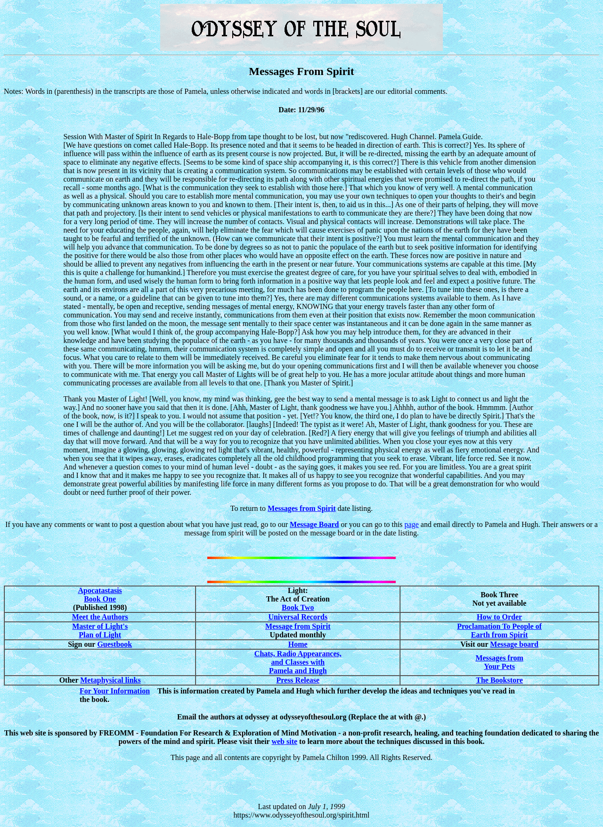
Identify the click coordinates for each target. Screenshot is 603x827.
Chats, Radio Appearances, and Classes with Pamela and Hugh (298, 662)
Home (298, 644)
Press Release (297, 680)
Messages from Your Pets (499, 662)
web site (284, 741)
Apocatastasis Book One (100, 594)
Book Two (298, 607)
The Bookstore (499, 680)
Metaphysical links (110, 680)
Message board (514, 644)
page (412, 524)
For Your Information (115, 691)
